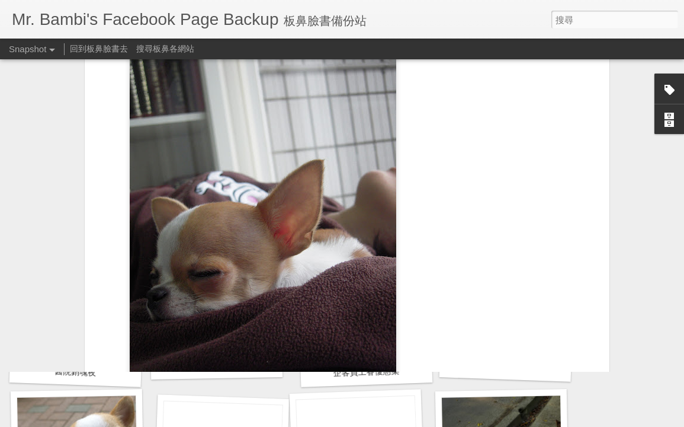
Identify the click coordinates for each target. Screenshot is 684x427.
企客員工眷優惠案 (366, 372)
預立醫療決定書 (505, 366)
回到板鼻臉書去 (99, 48)
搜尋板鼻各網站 (165, 48)
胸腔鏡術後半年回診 (216, 365)
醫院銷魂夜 (75, 372)
